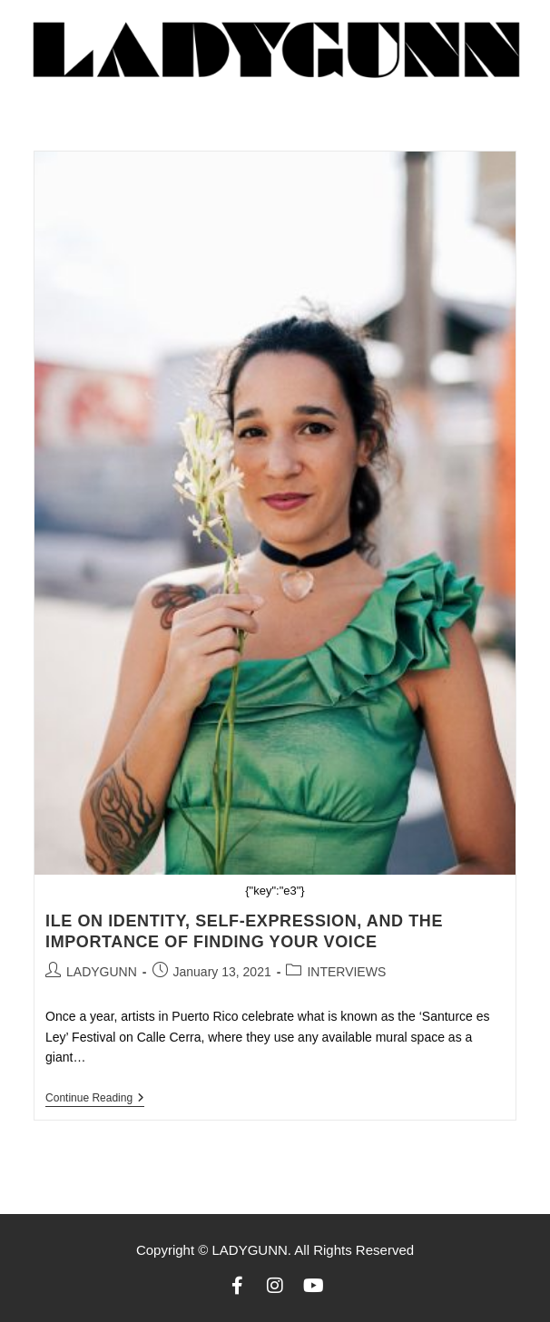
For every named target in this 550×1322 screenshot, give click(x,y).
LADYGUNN (101, 972)
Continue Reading (94, 1098)
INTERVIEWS (346, 972)
